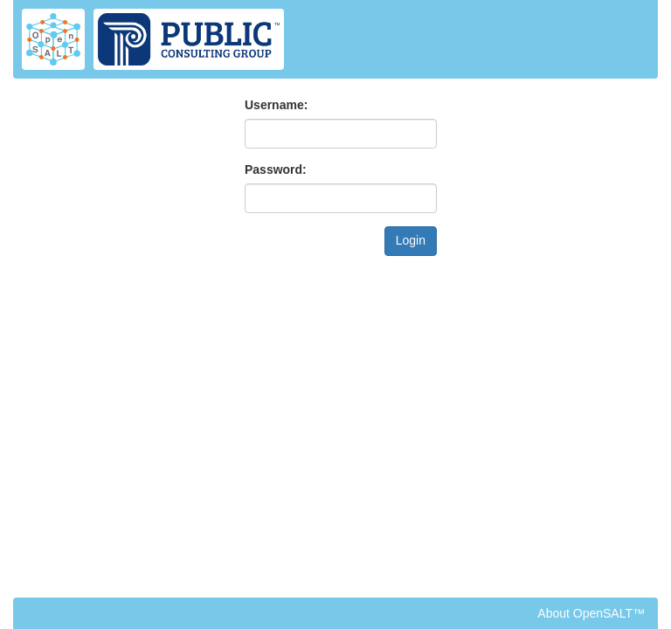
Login (410, 240)
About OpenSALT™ (591, 613)
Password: (276, 169)
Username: (276, 105)
